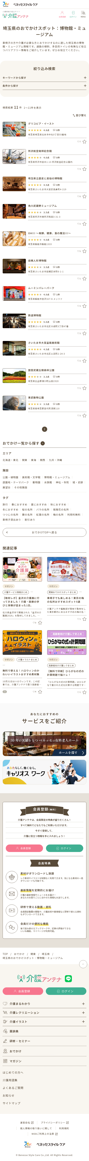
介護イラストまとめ (27, 659)
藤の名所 (27, 514)
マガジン (12, 1061)
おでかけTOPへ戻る (44, 532)
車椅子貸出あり (12, 519)
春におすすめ (19, 504)
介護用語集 (10, 1080)
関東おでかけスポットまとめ (62, 592)
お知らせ (9, 1095)
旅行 (5, 504)
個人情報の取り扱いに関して (36, 1128)
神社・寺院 (62, 482)
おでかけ (12, 1051)
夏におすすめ (39, 504)
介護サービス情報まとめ (15, 592)
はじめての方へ (13, 1072)
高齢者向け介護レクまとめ (61, 665)
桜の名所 (27, 509)
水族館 (48, 482)
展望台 (6, 487)
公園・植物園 (10, 477)
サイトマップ (11, 1103)
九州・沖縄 (55, 460)
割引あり (30, 519)
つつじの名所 (10, 514)
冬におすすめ (10, 509)
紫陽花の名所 (61, 509)
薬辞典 (11, 1031)
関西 (42, 460)
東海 (33, 460)
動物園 (37, 482)
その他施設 (20, 487)
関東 (24, 460)
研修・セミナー (16, 1041)
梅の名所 (58, 514)
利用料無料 (73, 514)
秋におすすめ (58, 504)
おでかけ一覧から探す (21, 443)
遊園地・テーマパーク (16, 482)
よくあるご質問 (13, 1088)
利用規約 (64, 1128)
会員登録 (62, 14)
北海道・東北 (10, 460)
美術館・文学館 (31, 477)
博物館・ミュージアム (57, 477)
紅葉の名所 (42, 514)
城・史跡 (78, 482)
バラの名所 (42, 509)
